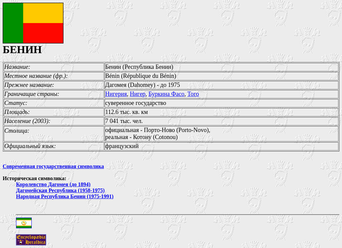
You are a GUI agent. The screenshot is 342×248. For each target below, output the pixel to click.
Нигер (138, 94)
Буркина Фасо (166, 94)
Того (193, 94)
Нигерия (116, 94)
